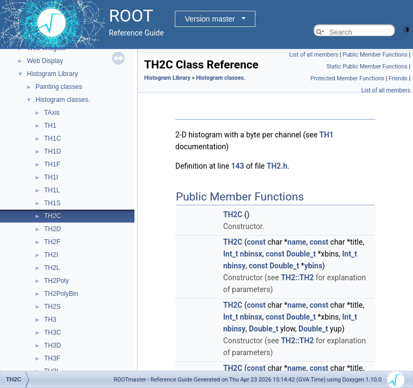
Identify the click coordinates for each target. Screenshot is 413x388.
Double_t (301, 254)
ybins (313, 265)
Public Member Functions (375, 54)
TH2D (52, 229)
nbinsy (234, 265)
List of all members (313, 54)
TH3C (52, 332)
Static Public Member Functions (367, 66)
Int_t (230, 254)
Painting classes (58, 87)
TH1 (50, 125)
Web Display (45, 61)
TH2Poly (56, 281)
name (296, 242)
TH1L (52, 190)
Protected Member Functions (347, 78)
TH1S (52, 203)
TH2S (52, 306)
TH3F (52, 358)
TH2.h (277, 166)
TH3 (50, 319)
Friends (398, 78)
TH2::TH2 (297, 277)
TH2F (52, 242)
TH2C (52, 216)
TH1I (51, 177)
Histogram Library (52, 74)
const (256, 242)
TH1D (52, 151)
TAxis (52, 112)
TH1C (52, 138)
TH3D (52, 345)
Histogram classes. (62, 99)
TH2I (51, 255)
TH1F (52, 164)
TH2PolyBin (61, 293)
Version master (210, 19)
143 (237, 166)
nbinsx (251, 254)
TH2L (52, 268)
